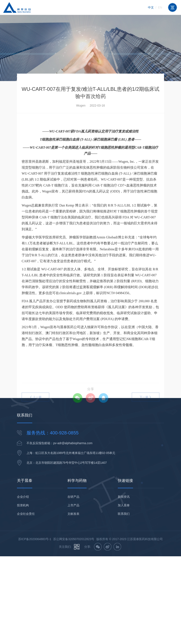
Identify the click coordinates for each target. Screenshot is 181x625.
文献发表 (73, 513)
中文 (151, 7)
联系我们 (124, 513)
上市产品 (73, 505)
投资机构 (23, 505)
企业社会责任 (26, 513)
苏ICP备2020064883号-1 (34, 539)
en (160, 7)
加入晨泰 (124, 505)
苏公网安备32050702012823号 (73, 539)
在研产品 (73, 496)
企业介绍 (23, 496)
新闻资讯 (124, 496)
